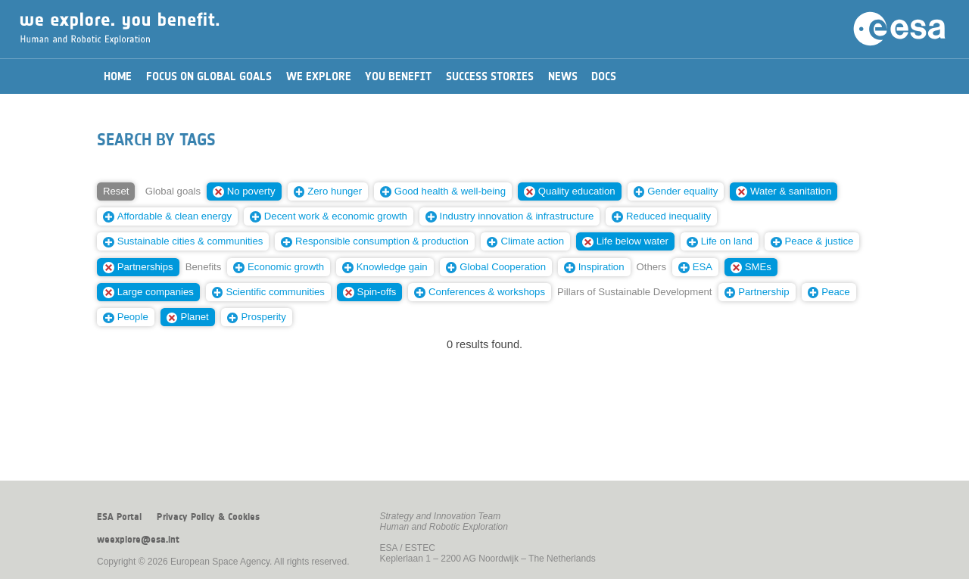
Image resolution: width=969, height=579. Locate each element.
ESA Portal (119, 517)
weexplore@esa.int (138, 540)
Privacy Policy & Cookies (208, 517)
